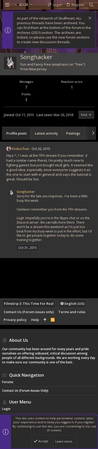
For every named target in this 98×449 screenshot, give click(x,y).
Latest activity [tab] (46, 133)
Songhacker (26, 191)
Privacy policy (15, 319)
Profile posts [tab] (16, 133)
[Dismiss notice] (89, 18)
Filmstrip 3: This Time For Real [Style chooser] (29, 303)
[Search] (91, 5)
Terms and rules (71, 311)
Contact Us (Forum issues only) (29, 311)
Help (35, 319)
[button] (7, 4)
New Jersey (38, 69)
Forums (7, 382)
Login (6, 409)
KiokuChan (20, 148)
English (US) (72, 303)
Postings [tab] (73, 133)
